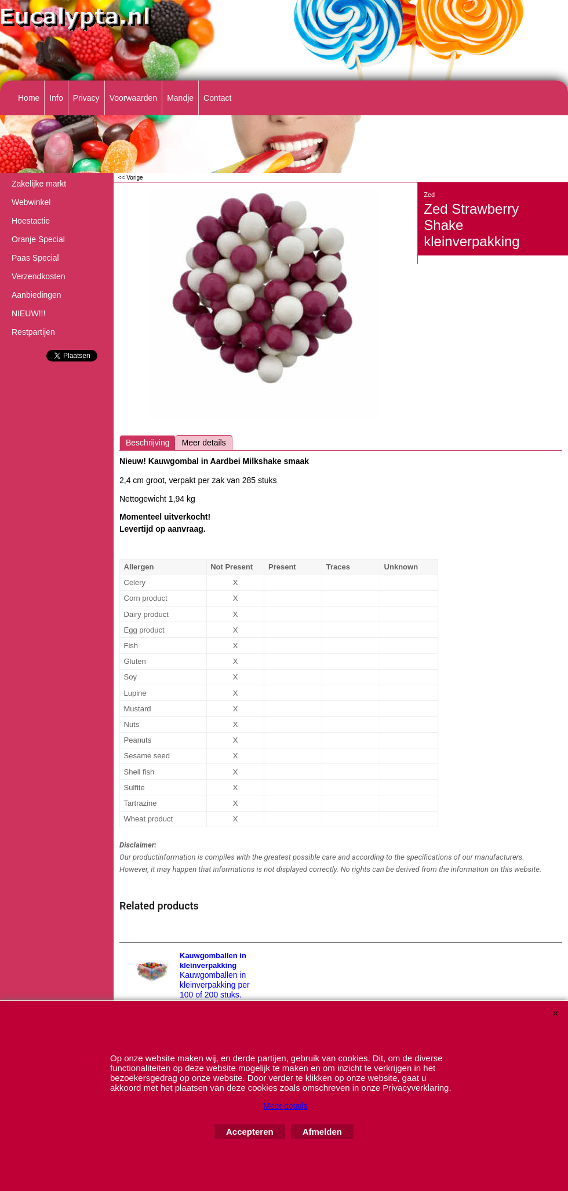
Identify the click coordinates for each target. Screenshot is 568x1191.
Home (28, 98)
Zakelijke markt (39, 183)
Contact (217, 98)
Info (56, 98)
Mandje (180, 98)
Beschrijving (147, 442)
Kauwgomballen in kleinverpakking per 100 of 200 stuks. (215, 984)
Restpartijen (33, 332)
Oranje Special (38, 239)
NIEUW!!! (28, 313)
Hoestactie (31, 220)
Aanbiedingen (36, 294)
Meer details (203, 442)
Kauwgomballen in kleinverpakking (213, 960)
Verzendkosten (38, 276)
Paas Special (35, 257)
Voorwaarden (134, 98)
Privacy (86, 98)
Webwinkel (31, 202)
